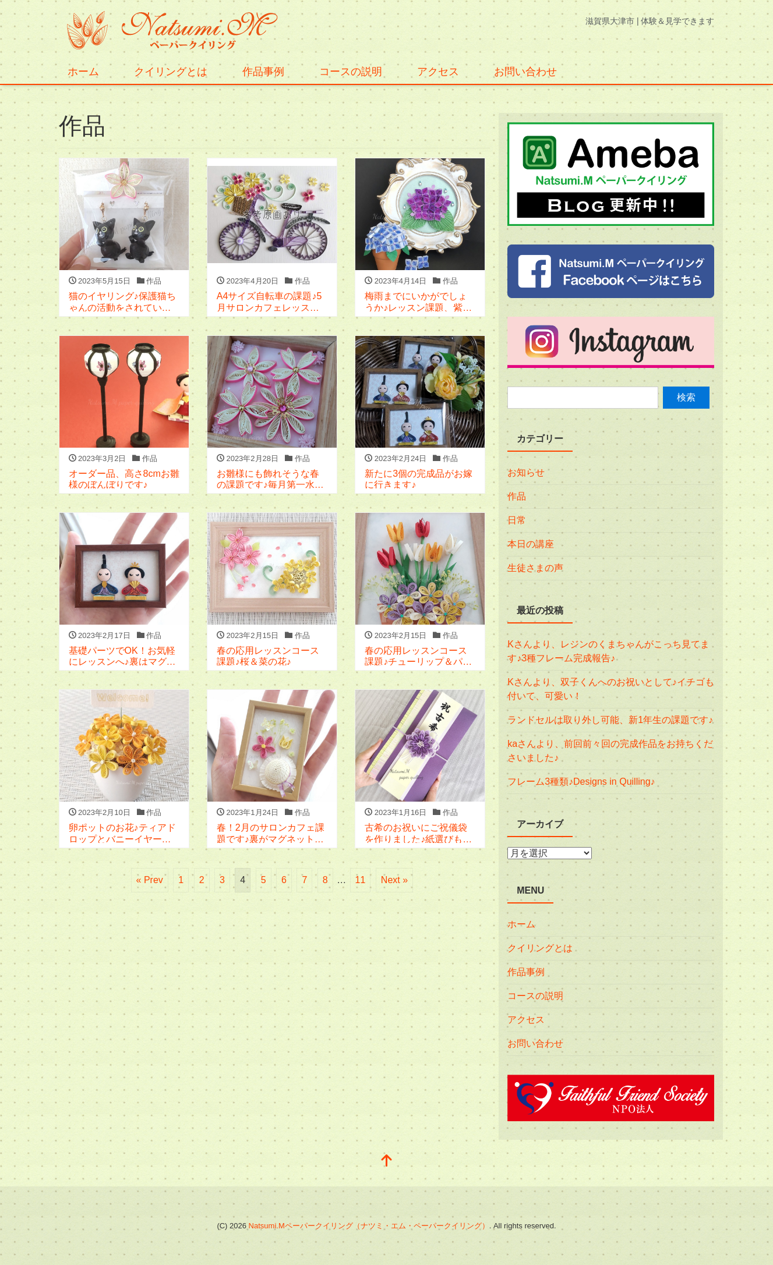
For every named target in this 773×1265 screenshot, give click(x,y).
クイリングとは (170, 71)
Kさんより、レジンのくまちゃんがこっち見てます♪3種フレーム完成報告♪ (608, 651)
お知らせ (526, 472)
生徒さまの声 (535, 568)
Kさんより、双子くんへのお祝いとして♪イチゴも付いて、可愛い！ (610, 689)
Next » (394, 880)
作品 (516, 496)
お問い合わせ (525, 71)
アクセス (438, 71)
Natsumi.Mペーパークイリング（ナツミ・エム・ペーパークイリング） (369, 1225)
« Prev (149, 880)
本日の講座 (530, 544)
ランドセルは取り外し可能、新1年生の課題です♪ (610, 720)
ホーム (83, 71)
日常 (516, 520)
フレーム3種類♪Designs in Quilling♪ (581, 781)
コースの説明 (350, 71)
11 (360, 880)
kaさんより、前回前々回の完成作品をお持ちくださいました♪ (610, 751)
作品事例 (263, 71)
